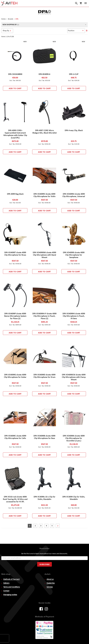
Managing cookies (10, 595)
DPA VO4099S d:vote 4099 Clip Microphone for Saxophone (73, 255)
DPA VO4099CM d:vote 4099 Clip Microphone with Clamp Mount (74, 377)
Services (50, 587)
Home (3, 19)
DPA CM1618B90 (15, 74)
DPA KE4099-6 (44, 74)
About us (50, 579)
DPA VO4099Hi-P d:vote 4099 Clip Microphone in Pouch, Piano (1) (44, 316)
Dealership (51, 583)
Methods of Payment (11, 579)
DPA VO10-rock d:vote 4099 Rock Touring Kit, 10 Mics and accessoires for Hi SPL (15, 499)
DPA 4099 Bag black (15, 194)
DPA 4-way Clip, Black (74, 131)
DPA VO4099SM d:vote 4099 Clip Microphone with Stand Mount (44, 255)
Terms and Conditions (11, 587)
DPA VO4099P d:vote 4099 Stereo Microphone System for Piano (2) (15, 316)
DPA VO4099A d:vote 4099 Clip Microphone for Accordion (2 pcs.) (74, 438)
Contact (6, 591)
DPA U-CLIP (73, 74)
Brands (10, 19)
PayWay (44, 630)
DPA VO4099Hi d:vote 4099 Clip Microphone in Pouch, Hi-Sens (74, 316)
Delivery (6, 583)
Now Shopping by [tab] (10, 25)
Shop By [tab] (6, 31)
